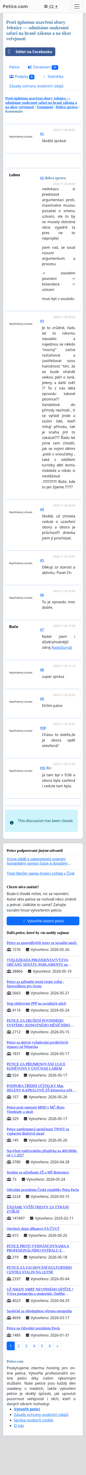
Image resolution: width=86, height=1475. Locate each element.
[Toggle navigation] (76, 6)
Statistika (53, 76)
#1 (42, 134)
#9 (42, 699)
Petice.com (15, 6)
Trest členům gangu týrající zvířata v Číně (41, 873)
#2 (42, 178)
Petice (14, 67)
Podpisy (21, 76)
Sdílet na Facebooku (29, 52)
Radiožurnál (62, 647)
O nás (19, 1425)
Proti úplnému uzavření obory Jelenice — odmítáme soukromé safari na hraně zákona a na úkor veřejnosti (41, 102)
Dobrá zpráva (67, 107)
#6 (42, 595)
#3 (42, 321)
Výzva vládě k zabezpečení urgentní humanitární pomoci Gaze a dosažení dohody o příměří (37, 863)
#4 (42, 509)
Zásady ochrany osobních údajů (36, 86)
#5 (42, 560)
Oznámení (42, 67)
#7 (42, 630)
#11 (42, 768)
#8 (42, 670)
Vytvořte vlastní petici (43, 920)
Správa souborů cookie (33, 1420)
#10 (43, 728)
